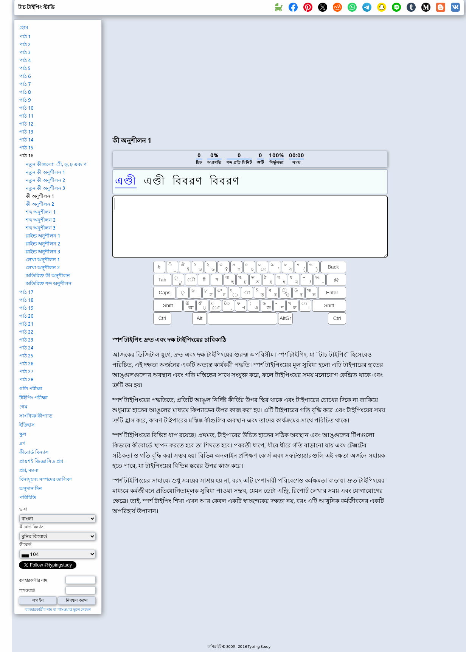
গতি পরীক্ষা (30, 388)
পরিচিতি (27, 497)
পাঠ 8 (25, 92)
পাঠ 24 (26, 347)
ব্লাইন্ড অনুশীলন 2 (43, 243)
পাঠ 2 (25, 44)
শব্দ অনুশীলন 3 (41, 227)
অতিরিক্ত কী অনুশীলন (48, 275)
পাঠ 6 (25, 76)
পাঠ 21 (26, 323)
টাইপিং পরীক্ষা (33, 397)
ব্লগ (22, 443)
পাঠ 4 (25, 60)
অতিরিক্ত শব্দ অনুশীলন (48, 283)
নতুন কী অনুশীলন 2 (45, 180)
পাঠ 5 (25, 68)
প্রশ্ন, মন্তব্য (29, 470)
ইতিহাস (27, 424)
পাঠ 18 (26, 300)
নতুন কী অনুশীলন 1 (45, 172)
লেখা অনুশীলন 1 (43, 259)
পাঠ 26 (26, 363)
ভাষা (23, 509)
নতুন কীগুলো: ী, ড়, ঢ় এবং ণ (56, 164)
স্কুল (22, 433)
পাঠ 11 (26, 115)
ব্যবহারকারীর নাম (33, 580)
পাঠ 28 (26, 379)
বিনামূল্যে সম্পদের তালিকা (45, 479)
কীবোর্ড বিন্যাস (34, 452)
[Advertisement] (201, 74)
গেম (23, 406)
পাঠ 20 (26, 315)
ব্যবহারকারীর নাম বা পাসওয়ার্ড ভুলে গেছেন (58, 609)
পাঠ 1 (25, 36)
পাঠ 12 (26, 123)
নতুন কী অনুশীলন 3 (45, 188)
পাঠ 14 (26, 139)
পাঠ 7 (25, 84)
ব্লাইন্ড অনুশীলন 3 (43, 251)
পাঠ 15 (26, 147)
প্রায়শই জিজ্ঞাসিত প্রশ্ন (41, 461)
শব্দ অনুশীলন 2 (41, 219)
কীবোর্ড (25, 544)
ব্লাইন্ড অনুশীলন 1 (43, 235)
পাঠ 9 (25, 99)
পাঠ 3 (25, 52)
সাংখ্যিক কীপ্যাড (36, 415)
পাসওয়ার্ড (27, 590)
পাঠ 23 (26, 339)
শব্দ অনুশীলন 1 (41, 211)
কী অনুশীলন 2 (40, 203)
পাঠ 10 (26, 107)
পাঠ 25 (26, 355)
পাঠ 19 (26, 307)
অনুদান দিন (30, 488)
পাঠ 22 (26, 331)
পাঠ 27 (26, 371)
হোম (23, 27)
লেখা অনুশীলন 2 (43, 267)
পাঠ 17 (26, 292)
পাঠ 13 (26, 131)
